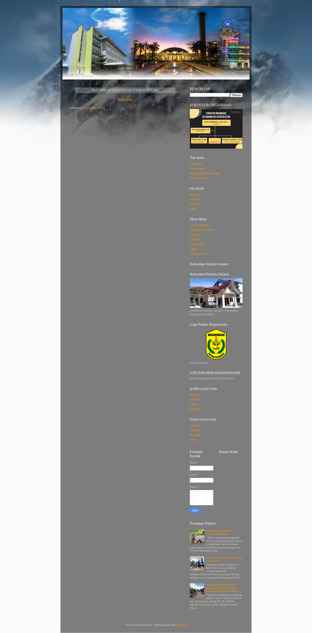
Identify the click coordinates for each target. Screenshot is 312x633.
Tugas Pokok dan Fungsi (204, 173)
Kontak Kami (197, 244)
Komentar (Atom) (94, 107)
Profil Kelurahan (199, 225)
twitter (193, 208)
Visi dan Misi (197, 168)
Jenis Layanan (198, 253)
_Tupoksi (195, 234)
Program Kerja (198, 178)
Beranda (125, 100)
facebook (195, 203)
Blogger (181, 624)
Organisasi (196, 163)
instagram (196, 194)
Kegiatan (195, 239)
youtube (194, 199)
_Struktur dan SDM (201, 229)
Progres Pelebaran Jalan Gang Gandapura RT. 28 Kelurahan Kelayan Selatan (222, 588)
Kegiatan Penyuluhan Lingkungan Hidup (219, 532)
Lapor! (193, 249)
